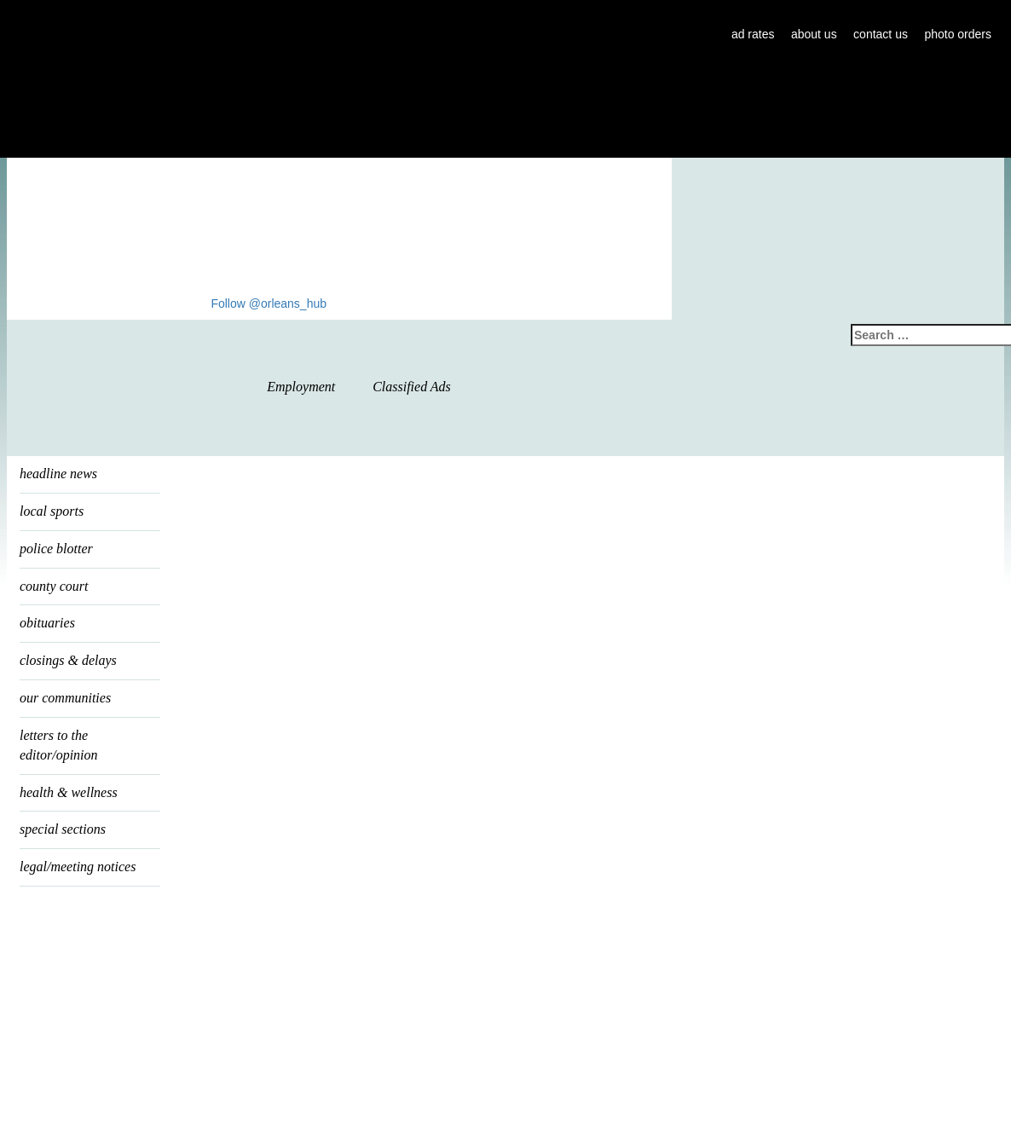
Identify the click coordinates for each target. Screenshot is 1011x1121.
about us (814, 34)
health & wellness (69, 792)
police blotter (56, 548)
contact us (880, 34)
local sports (52, 511)
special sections (63, 829)
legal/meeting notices (78, 866)
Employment (301, 386)
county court (54, 586)
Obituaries (47, 622)
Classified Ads (412, 386)
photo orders (957, 34)
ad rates (753, 34)
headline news (58, 473)
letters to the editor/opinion (59, 745)
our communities (65, 698)
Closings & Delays (68, 660)
